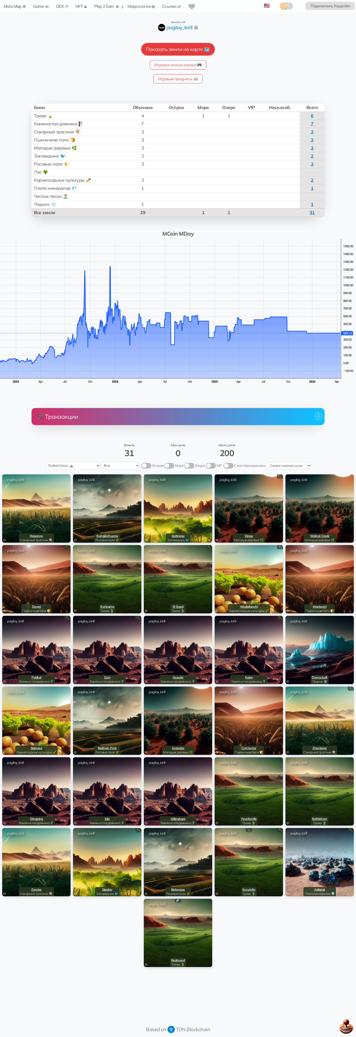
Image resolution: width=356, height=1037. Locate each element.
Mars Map (15, 6)
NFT (81, 6)
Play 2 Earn (106, 6)
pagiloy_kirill (180, 27)
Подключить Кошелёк (330, 5)
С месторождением (249, 465)
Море (179, 465)
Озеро (200, 465)
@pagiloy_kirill (178, 22)
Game (41, 6)
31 (312, 212)
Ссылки (171, 6)
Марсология (141, 6)
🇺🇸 (267, 5)
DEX (62, 6)
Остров (158, 465)
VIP (219, 465)
